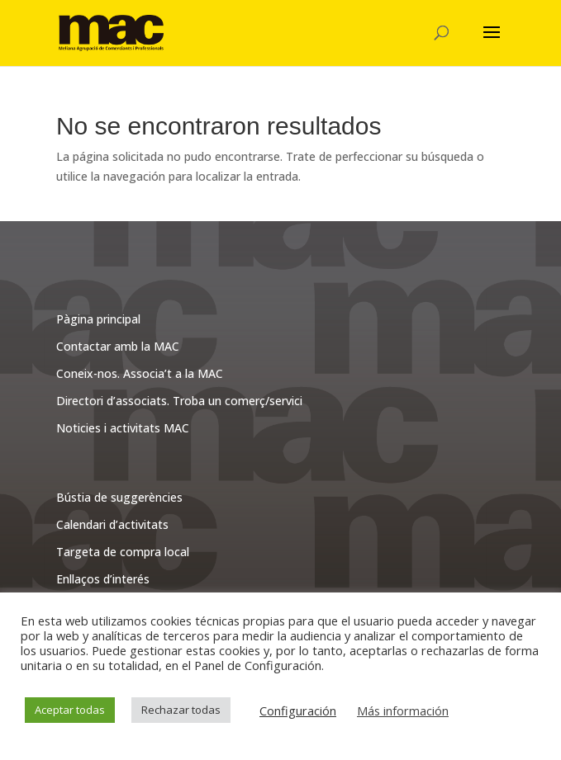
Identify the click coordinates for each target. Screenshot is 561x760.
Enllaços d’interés (103, 579)
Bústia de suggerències (119, 497)
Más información (403, 710)
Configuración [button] (297, 710)
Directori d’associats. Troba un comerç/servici (179, 400)
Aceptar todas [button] (70, 709)
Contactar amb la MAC (117, 346)
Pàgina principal (98, 319)
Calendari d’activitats (112, 524)
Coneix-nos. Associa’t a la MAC (139, 373)
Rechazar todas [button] (181, 709)
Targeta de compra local (122, 551)
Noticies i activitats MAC (122, 428)
